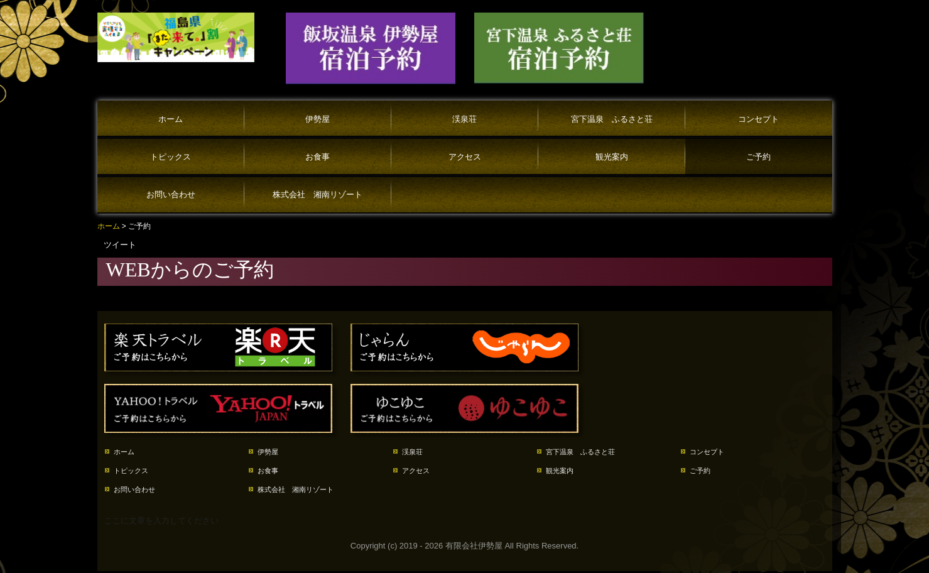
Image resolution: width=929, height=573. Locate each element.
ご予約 (758, 156)
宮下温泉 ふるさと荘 (612, 119)
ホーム (170, 119)
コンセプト (758, 119)
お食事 (317, 156)
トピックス (170, 156)
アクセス (464, 156)
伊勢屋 (317, 119)
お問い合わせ (170, 194)
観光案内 (611, 156)
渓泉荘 (464, 119)
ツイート (120, 244)
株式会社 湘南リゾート (317, 194)
